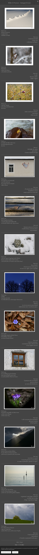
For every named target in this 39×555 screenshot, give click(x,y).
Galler (22, 544)
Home (16, 544)
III (20, 544)
